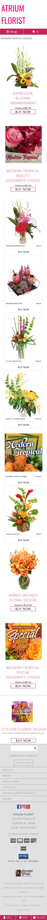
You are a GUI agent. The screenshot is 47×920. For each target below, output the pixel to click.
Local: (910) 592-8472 (23, 827)
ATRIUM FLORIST (13, 14)
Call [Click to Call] (8, 917)
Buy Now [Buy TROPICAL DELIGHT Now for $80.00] (23, 540)
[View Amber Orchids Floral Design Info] (23, 569)
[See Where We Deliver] (23, 762)
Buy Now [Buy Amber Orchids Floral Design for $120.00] (23, 609)
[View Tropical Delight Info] (23, 510)
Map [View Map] (23, 917)
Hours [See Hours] (39, 917)
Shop (12, 32)
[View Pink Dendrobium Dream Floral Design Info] (23, 222)
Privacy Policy (12, 905)
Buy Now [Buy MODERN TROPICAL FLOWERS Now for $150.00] (23, 482)
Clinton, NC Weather (12, 897)
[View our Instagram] (24, 807)
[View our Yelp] (28, 807)
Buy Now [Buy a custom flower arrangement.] (23, 740)
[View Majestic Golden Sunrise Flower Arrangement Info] (23, 395)
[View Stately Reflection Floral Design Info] (23, 337)
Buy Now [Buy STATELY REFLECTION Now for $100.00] (23, 367)
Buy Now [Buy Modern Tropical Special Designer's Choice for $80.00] (23, 686)
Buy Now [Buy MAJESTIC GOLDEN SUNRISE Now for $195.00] (23, 424)
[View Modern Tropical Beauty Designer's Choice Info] (23, 144)
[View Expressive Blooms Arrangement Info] (23, 67)
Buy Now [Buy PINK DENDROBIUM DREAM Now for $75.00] (23, 251)
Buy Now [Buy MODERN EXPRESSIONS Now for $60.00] (23, 309)
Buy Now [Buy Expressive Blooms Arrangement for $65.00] (23, 112)
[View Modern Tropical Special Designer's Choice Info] (23, 641)
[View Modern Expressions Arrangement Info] (23, 279)
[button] (23, 856)
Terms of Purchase (31, 905)
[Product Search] (24, 748)
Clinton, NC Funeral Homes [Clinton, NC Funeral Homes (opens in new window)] (16, 883)
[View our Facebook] (19, 807)
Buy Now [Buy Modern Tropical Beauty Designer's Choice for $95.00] (23, 189)
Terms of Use (23, 910)
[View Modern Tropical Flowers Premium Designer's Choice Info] (23, 452)
